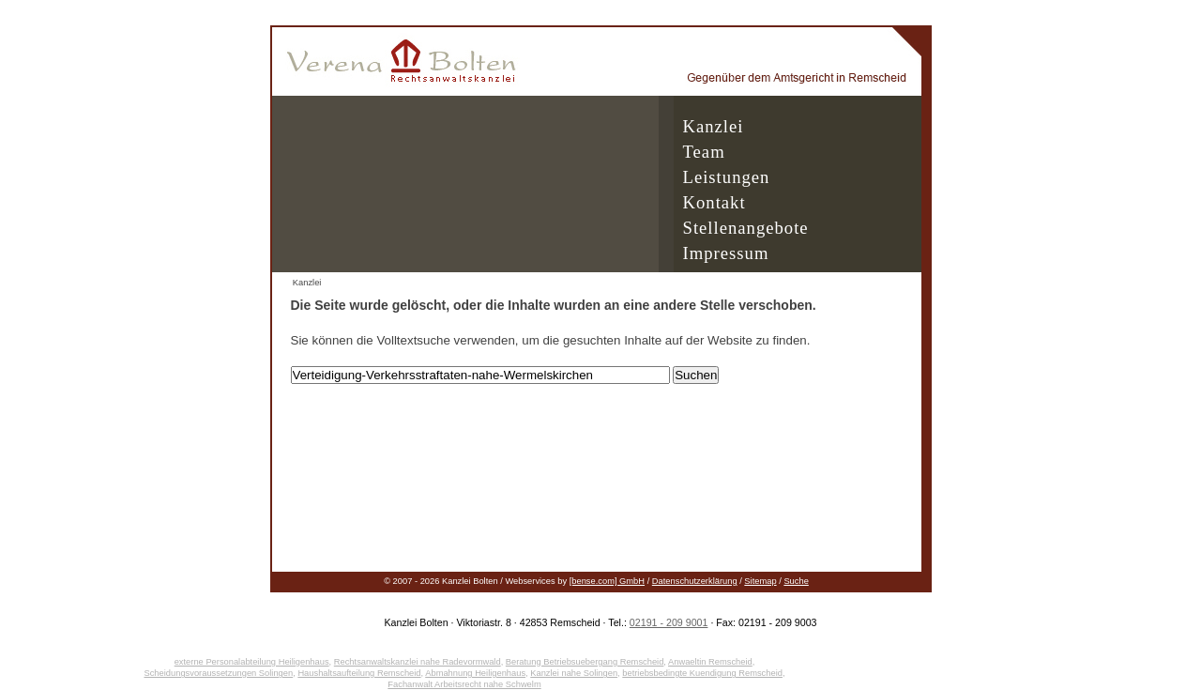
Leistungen (726, 177)
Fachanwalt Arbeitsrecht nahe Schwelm (464, 684)
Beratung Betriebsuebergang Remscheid (585, 662)
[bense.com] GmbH (607, 581)
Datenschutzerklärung (694, 581)
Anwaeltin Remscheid (710, 662)
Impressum (726, 253)
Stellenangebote (746, 228)
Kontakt (714, 202)
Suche (795, 581)
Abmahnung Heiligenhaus (475, 673)
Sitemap (760, 581)
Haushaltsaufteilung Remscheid (358, 673)
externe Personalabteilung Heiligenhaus (252, 662)
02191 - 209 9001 (669, 622)
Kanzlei (713, 126)
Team (704, 151)
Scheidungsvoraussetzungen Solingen (218, 673)
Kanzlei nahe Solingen (573, 673)
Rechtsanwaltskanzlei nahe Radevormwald (417, 662)
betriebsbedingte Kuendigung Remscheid (702, 673)
